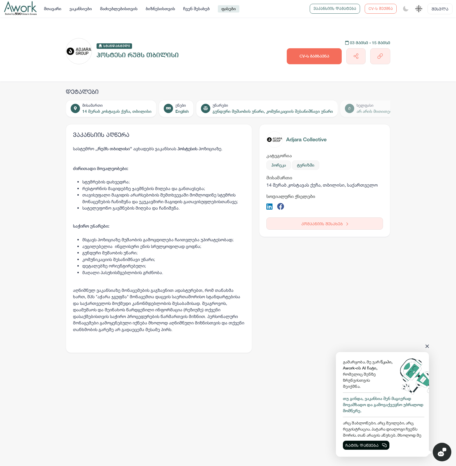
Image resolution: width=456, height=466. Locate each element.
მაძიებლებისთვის (119, 8)
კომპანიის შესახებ (324, 223)
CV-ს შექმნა (380, 8)
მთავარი (52, 8)
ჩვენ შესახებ (196, 8)
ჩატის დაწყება (366, 445)
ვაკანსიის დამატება (335, 8)
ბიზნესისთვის (160, 8)
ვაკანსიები (81, 8)
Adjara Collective (306, 139)
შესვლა (440, 8)
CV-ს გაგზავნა (314, 56)
